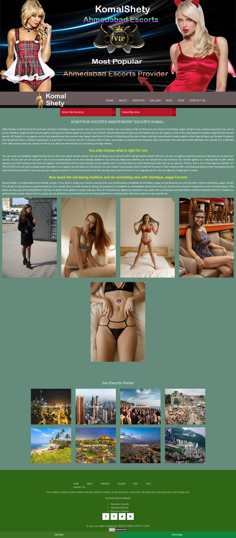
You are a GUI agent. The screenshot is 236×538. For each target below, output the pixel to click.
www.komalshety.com (133, 526)
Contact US (197, 100)
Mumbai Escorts (119, 507)
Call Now (59, 534)
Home (110, 100)
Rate (169, 100)
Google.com (183, 492)
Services (139, 100)
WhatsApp (177, 534)
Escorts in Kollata (119, 511)
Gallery (155, 100)
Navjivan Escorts (120, 504)
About (123, 100)
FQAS (181, 100)
